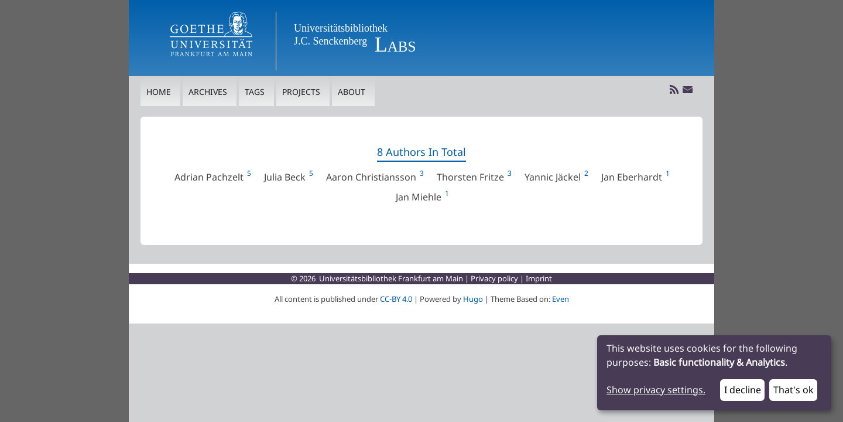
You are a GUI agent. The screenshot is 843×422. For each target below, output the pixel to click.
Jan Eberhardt (635, 178)
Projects (301, 92)
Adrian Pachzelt (212, 178)
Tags (255, 92)
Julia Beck (288, 178)
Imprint (539, 278)
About (351, 92)
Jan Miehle (422, 197)
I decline (742, 390)
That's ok (793, 390)
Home (158, 92)
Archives (208, 92)
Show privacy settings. (655, 390)
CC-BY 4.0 (396, 299)
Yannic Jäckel (556, 178)
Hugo (473, 299)
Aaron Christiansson (374, 178)
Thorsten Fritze (473, 178)
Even (560, 299)
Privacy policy (494, 278)
